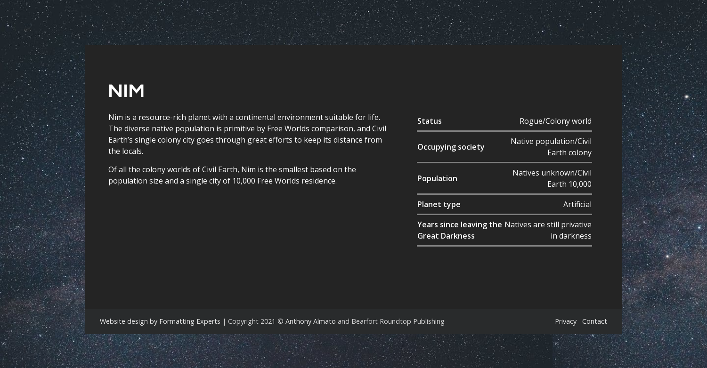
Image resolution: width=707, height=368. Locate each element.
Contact (594, 321)
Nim (126, 90)
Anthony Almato (310, 321)
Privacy (566, 321)
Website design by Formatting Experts (160, 321)
